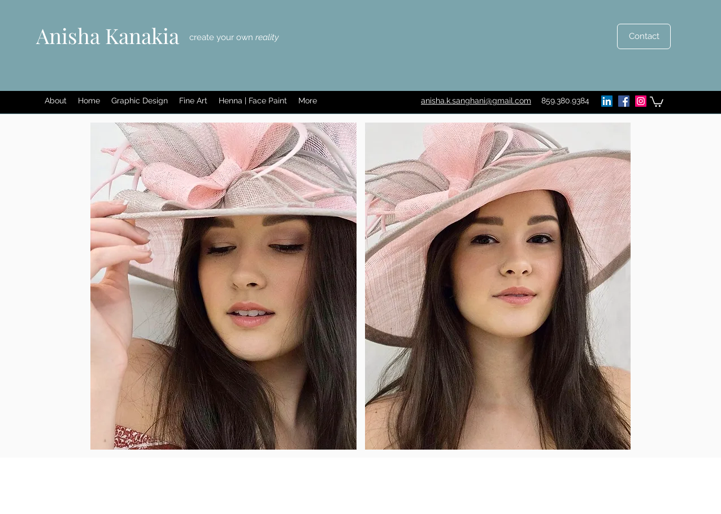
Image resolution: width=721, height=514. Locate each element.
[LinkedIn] (607, 101)
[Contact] (644, 36)
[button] (139, 101)
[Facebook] (623, 101)
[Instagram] (640, 101)
